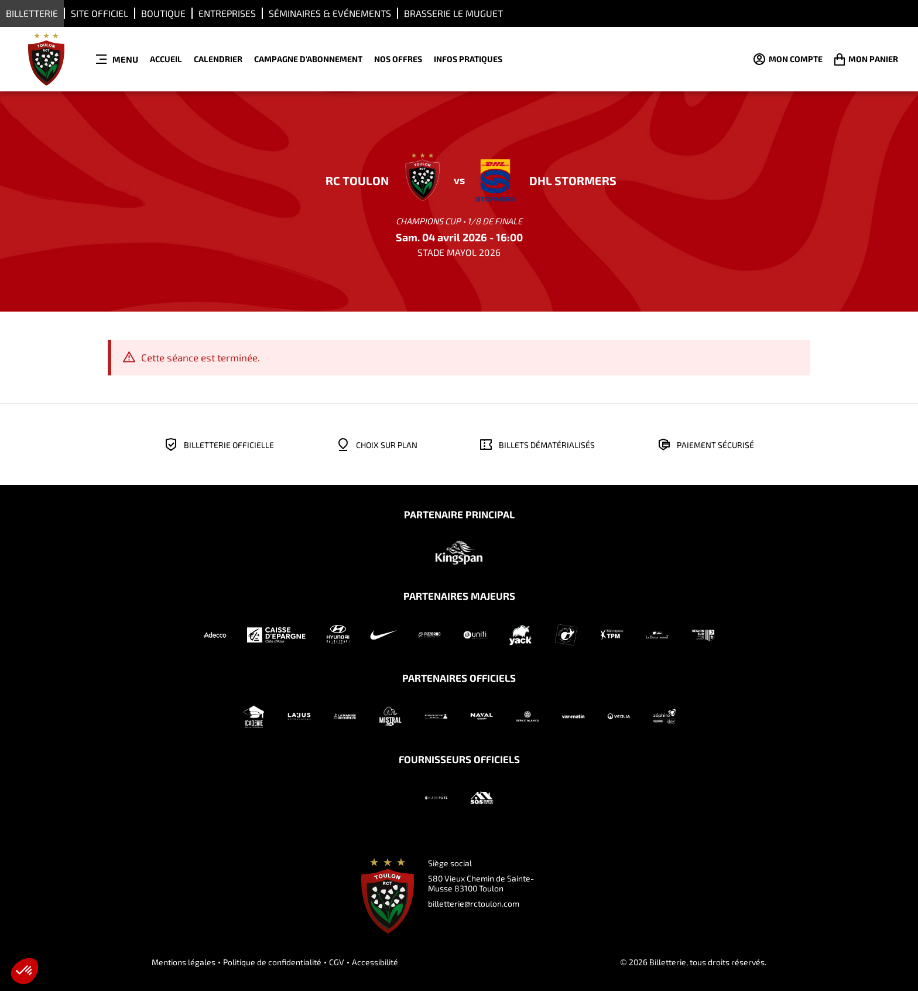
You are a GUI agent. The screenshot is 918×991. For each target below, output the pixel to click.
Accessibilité (375, 962)
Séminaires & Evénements (330, 13)
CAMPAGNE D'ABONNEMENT (308, 59)
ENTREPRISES (227, 13)
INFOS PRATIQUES (468, 59)
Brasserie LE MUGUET (453, 13)
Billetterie (32, 13)
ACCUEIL (166, 59)
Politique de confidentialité (272, 962)
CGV (336, 962)
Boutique (163, 13)
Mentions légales (183, 962)
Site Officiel (99, 13)
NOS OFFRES (398, 59)
